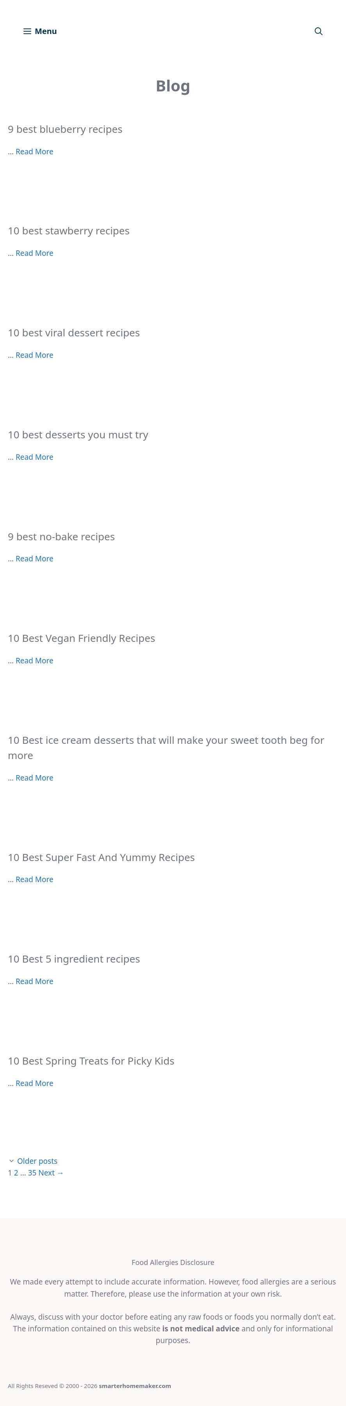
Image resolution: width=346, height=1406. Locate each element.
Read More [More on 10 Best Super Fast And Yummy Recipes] (35, 879)
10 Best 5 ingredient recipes (74, 959)
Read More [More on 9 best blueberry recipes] (35, 151)
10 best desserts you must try (78, 434)
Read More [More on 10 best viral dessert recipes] (35, 355)
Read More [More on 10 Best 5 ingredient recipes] (35, 981)
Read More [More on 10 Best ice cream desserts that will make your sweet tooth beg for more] (35, 778)
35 (32, 1173)
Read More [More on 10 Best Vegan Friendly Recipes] (35, 661)
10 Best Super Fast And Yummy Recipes (101, 857)
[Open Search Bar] (318, 31)
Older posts (37, 1161)
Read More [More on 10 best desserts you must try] (35, 457)
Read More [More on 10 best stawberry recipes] (35, 253)
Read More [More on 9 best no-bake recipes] (35, 559)
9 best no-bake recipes (61, 536)
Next (51, 1173)
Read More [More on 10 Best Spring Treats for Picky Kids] (35, 1083)
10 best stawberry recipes (69, 230)
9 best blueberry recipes (65, 129)
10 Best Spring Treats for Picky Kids (91, 1061)
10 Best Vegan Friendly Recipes (81, 638)
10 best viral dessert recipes (74, 332)
